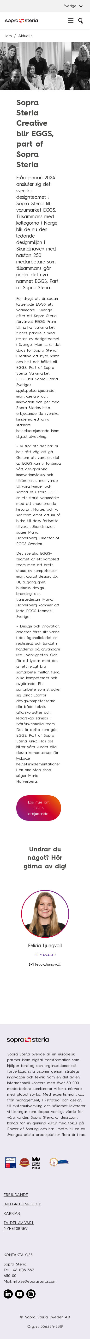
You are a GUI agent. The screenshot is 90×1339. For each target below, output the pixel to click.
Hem (8, 36)
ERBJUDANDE (16, 1194)
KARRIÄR (12, 1213)
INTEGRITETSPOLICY (22, 1204)
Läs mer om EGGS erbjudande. (38, 808)
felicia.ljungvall (47, 964)
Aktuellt (25, 36)
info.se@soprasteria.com (34, 1281)
